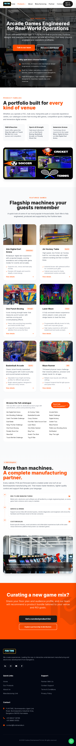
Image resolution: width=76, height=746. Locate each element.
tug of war (31, 437)
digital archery (54, 418)
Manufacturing (40, 4)
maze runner (53, 425)
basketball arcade (34, 415)
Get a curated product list (38, 619)
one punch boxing (12, 428)
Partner (52, 4)
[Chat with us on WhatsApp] (71, 741)
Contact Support (47, 685)
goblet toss (53, 421)
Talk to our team (24, 48)
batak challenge (54, 415)
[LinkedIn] (5, 666)
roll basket (53, 431)
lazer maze (32, 425)
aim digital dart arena (13, 412)
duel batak (9, 421)
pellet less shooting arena (58, 428)
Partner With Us (47, 682)
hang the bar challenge (14, 425)
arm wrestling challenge (14, 415)
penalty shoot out (12, 431)
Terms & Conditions (48, 689)
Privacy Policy (46, 693)
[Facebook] (22, 666)
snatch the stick (33, 434)
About (30, 4)
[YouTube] (16, 666)
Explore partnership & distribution (38, 627)
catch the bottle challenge (15, 418)
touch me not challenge (14, 437)
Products (22, 4)
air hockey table (33, 412)
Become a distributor (50, 48)
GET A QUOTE (67, 4)
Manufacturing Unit (10, 693)
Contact (60, 4)
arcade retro (53, 412)
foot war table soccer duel (37, 421)
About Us (6, 689)
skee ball (9, 434)
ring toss (31, 431)
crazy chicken (33, 418)
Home (13, 4)
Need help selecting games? (60, 405)
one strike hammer (34, 428)
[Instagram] (11, 666)
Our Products (8, 685)
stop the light (54, 434)
